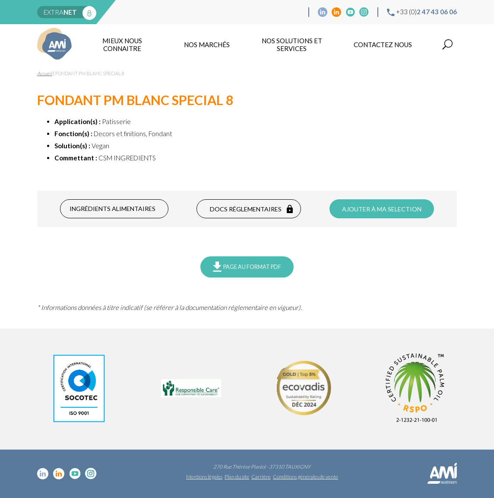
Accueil (44, 73)
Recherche (447, 44)
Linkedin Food (336, 12)
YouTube (350, 12)
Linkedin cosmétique (322, 12)
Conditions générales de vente (305, 476)
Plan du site (237, 476)
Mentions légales (204, 476)
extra (60, 12)
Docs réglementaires (246, 209)
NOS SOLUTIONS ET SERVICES (292, 44)
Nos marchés (207, 44)
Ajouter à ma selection (381, 209)
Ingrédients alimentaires (112, 208)
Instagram (364, 12)
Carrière (261, 476)
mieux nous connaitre (122, 44)
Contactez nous (383, 44)
